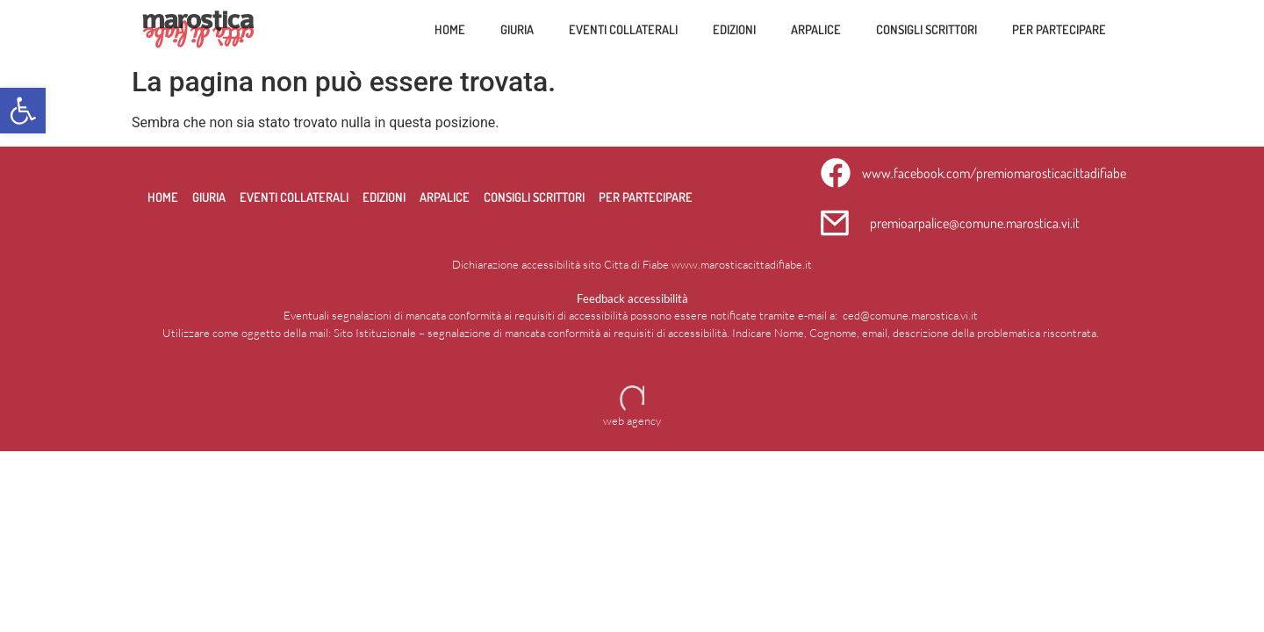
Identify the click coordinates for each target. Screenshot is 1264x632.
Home (449, 29)
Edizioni (734, 29)
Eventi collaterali (623, 29)
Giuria (517, 29)
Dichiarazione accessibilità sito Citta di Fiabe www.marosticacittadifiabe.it (632, 264)
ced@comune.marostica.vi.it (910, 315)
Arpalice (816, 29)
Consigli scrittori (926, 29)
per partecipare (1059, 29)
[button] (23, 110)
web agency (632, 420)
